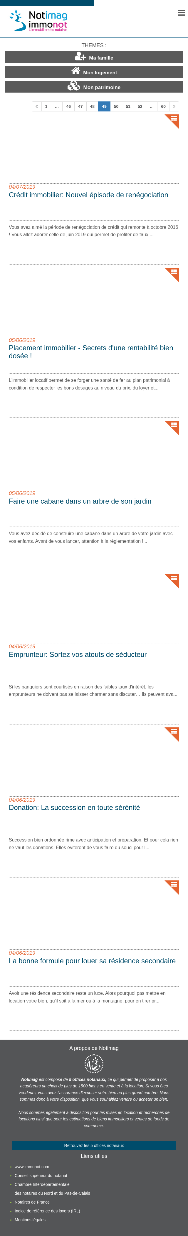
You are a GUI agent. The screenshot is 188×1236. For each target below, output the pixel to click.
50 (116, 106)
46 (68, 106)
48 (92, 106)
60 (163, 106)
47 (80, 106)
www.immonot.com (32, 1166)
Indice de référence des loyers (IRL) (47, 1211)
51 (128, 106)
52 (140, 106)
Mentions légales (30, 1219)
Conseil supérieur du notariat (41, 1175)
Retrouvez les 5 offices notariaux (94, 1145)
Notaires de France (32, 1202)
